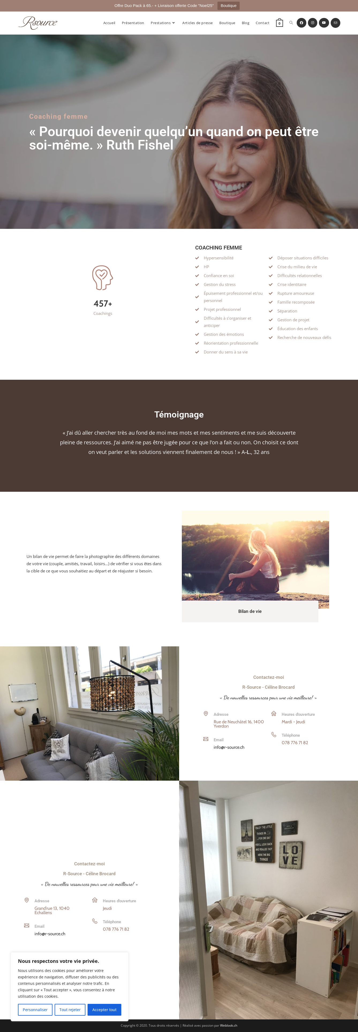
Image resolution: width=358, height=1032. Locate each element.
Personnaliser (35, 1009)
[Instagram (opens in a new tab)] (312, 23)
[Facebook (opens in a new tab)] (301, 23)
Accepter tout (104, 1009)
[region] (70, 986)
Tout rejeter (70, 1009)
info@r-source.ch (229, 747)
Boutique (228, 5)
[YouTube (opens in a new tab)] (324, 23)
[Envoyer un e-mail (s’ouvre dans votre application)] (335, 23)
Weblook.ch (228, 1025)
